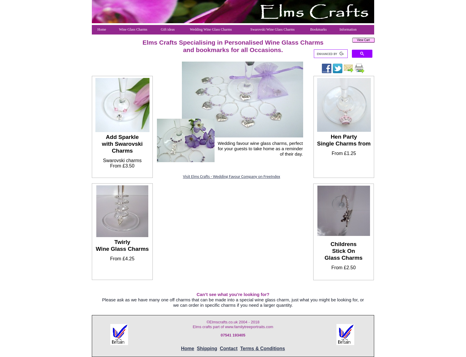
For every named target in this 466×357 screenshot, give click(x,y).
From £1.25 (344, 153)
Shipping (207, 348)
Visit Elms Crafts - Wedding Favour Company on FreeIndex (231, 176)
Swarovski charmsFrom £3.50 (122, 163)
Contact (229, 348)
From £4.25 (122, 258)
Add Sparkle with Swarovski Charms (122, 144)
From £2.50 (343, 267)
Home (187, 348)
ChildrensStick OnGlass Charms (344, 251)
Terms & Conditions (262, 348)
